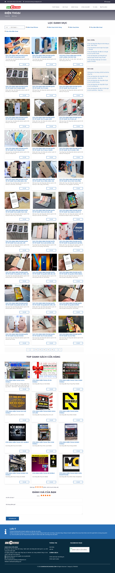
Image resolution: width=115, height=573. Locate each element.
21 (36, 349)
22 (40, 349)
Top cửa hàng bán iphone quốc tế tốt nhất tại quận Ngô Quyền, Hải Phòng (70, 242)
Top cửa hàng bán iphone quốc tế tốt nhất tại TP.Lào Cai (70, 87)
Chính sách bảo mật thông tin (56, 556)
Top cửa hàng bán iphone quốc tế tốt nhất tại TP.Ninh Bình (16, 87)
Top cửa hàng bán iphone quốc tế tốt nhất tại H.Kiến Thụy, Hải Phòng (16, 211)
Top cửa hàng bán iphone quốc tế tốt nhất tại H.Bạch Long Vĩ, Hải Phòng (70, 211)
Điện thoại (14, 16)
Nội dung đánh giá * (44, 509)
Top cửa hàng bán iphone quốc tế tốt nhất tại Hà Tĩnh (70, 335)
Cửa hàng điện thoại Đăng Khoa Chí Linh (43, 412)
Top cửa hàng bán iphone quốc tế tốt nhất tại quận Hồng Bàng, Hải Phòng (70, 273)
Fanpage (107, 1)
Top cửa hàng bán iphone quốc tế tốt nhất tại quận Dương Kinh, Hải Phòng (70, 304)
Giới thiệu (51, 547)
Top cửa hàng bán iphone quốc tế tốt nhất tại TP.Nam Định (16, 118)
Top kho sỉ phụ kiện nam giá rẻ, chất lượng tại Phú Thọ (70, 56)
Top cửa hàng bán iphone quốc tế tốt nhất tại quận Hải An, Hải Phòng (16, 304)
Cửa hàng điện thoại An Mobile (43, 473)
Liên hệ (51, 549)
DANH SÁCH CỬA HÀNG (79, 550)
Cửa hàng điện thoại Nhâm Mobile (68, 412)
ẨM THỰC (65, 7)
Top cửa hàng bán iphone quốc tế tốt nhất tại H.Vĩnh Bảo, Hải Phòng (16, 180)
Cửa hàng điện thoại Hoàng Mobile (69, 443)
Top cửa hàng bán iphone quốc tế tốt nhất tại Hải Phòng (16, 335)
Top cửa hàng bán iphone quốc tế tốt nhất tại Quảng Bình (43, 56)
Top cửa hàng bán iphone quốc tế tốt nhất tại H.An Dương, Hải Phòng (43, 242)
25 (52, 349)
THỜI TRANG (55, 7)
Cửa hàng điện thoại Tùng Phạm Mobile (70, 381)
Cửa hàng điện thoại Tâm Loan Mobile (43, 443)
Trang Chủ (7, 16)
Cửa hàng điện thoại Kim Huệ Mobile (15, 412)
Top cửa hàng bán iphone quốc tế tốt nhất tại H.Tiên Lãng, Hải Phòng (43, 180)
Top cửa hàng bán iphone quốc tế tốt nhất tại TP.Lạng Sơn (43, 118)
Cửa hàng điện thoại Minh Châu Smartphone (70, 474)
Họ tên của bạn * (44, 499)
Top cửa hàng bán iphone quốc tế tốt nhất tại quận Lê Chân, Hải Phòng (17, 273)
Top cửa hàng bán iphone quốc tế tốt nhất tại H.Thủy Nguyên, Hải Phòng (70, 180)
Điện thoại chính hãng (55, 27)
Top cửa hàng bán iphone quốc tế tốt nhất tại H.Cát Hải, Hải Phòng (43, 211)
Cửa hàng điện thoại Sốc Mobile (17, 442)
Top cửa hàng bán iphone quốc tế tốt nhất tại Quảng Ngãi (16, 56)
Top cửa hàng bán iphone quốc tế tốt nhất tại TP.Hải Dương (43, 335)
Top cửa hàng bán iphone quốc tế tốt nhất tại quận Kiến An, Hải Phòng (43, 273)
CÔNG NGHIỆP (85, 7)
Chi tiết (24, 64)
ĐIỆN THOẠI (74, 7)
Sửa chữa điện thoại (12, 31)
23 (44, 349)
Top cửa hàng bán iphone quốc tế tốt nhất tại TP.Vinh (43, 87)
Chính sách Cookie (54, 559)
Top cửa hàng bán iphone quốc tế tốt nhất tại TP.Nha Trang (43, 149)
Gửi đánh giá (12, 518)
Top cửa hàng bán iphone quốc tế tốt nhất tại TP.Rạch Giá (16, 149)
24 (48, 349)
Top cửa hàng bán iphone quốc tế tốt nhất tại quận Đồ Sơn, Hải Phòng (43, 304)
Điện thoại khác (74, 27)
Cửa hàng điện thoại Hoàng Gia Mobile (16, 474)
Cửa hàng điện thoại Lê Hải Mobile (42, 381)
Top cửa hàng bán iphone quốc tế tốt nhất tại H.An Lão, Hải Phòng (16, 242)
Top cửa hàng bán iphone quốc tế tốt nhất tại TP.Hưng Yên (70, 149)
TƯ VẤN (95, 7)
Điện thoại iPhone (32, 27)
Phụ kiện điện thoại (96, 27)
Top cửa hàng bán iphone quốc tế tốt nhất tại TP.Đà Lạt (70, 118)
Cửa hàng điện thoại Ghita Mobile (14, 381)
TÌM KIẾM (103, 7)
